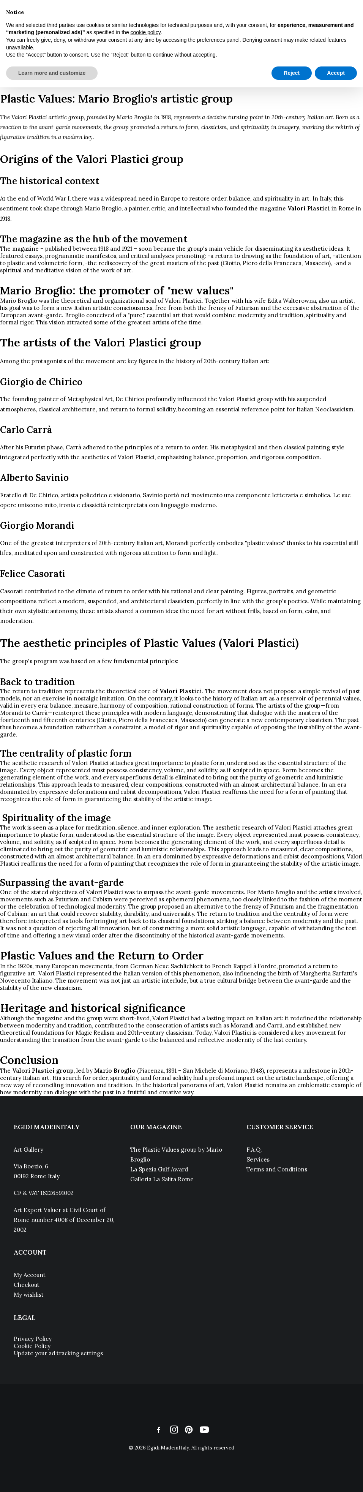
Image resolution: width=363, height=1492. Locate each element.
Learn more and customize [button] (51, 73)
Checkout (26, 1284)
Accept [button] (336, 73)
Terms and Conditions (276, 1169)
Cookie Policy (32, 1346)
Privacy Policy (33, 1338)
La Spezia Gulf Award (159, 1169)
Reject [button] (292, 73)
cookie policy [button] (146, 32)
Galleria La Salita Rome (162, 1179)
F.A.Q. (254, 1149)
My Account (30, 1275)
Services (258, 1159)
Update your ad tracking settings (58, 1353)
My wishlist (29, 1294)
